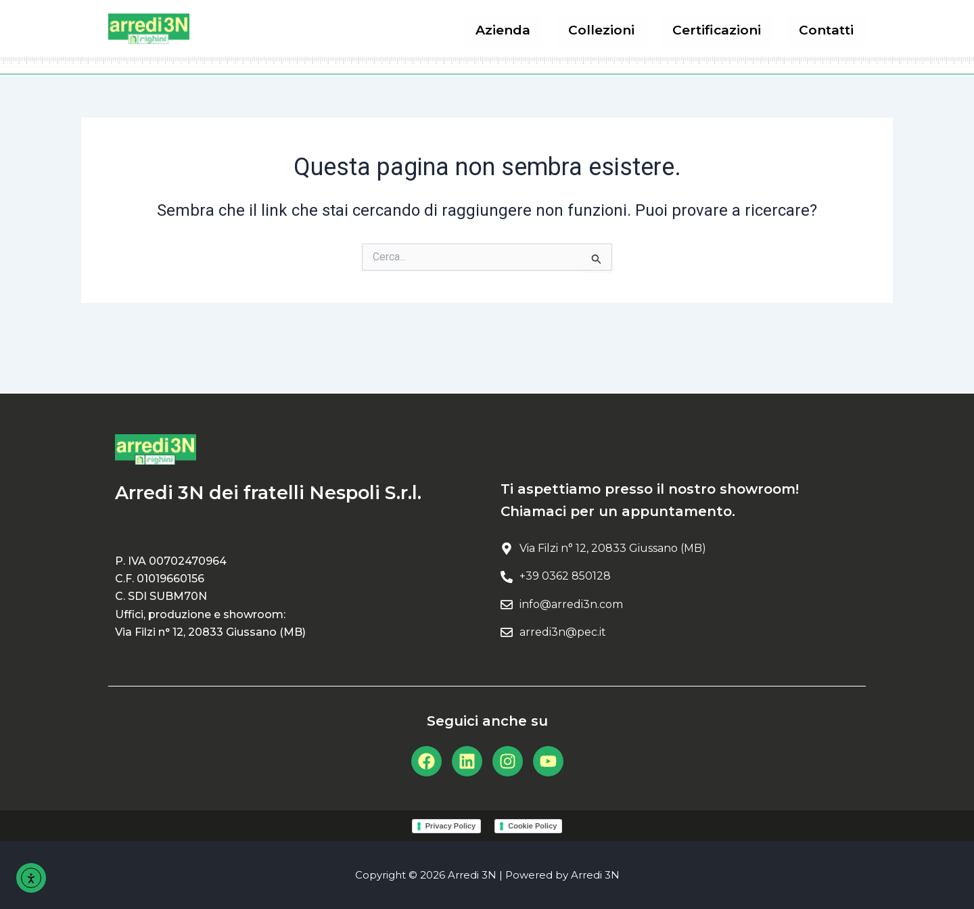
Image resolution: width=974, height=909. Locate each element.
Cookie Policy (532, 826)
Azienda (517, 30)
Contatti (828, 30)
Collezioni (611, 30)
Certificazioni (722, 30)
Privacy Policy (450, 826)
